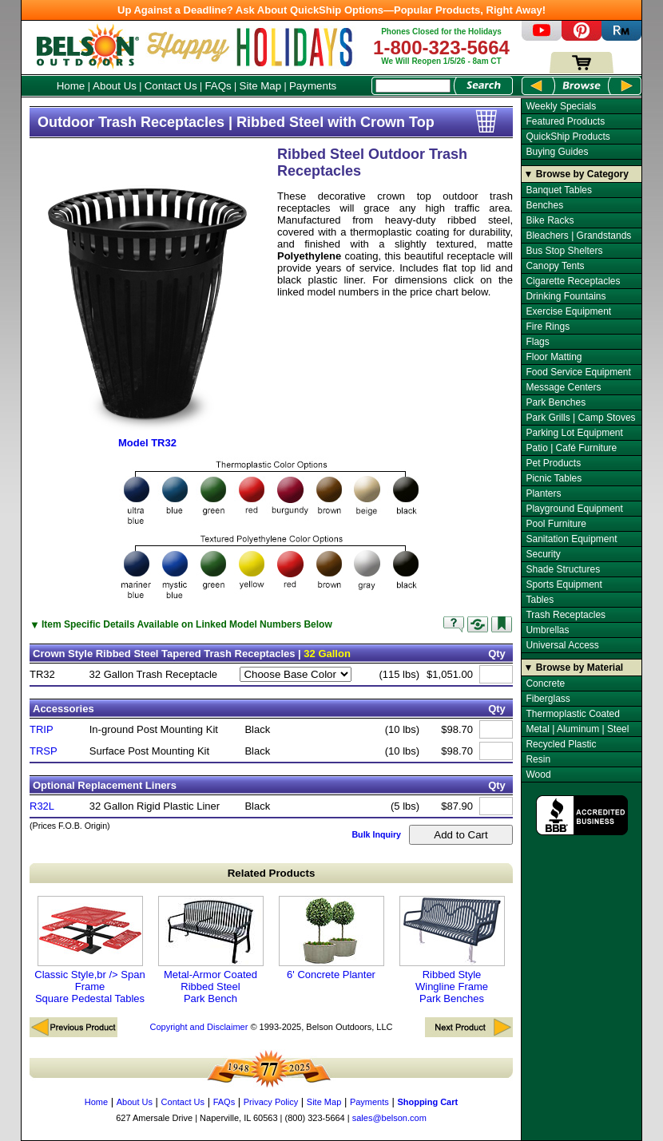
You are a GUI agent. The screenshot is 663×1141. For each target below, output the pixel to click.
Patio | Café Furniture (571, 448)
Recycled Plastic (561, 744)
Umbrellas (547, 630)
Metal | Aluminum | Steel (577, 729)
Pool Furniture (556, 523)
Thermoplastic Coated (572, 713)
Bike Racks (550, 220)
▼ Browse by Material (574, 667)
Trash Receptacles (565, 614)
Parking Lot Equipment (574, 432)
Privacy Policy (271, 1102)
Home (71, 86)
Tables (540, 599)
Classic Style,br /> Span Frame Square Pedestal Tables (89, 950)
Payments (312, 86)
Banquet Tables (559, 190)
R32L (42, 806)
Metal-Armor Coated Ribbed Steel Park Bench (211, 950)
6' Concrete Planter (331, 938)
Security (543, 554)
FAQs (217, 86)
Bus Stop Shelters (564, 250)
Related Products (272, 873)
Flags (537, 341)
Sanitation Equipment (571, 539)
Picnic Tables (554, 478)
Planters (543, 493)
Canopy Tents (555, 265)
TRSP (44, 751)
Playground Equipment (574, 508)
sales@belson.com (389, 1118)
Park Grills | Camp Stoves (580, 417)
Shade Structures (563, 569)
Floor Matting (554, 357)
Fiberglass (548, 698)
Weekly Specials (561, 106)
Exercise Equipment (568, 311)
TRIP (42, 729)
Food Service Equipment (578, 372)
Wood (538, 774)
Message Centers (563, 387)
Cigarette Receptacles (573, 281)
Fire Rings (548, 326)
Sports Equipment (563, 584)
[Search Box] (413, 86)
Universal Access (562, 645)
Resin (538, 759)
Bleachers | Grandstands (578, 235)
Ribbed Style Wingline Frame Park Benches (452, 950)
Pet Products (553, 463)
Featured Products (565, 121)
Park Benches (556, 402)
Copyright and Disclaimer (198, 1027)
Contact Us (171, 86)
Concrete (545, 683)
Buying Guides (557, 151)
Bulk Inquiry (376, 834)
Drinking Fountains (565, 296)
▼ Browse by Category (576, 174)
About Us (115, 86)
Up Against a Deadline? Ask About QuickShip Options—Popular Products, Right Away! (331, 10)
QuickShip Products (567, 136)
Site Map (261, 86)
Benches (544, 205)
